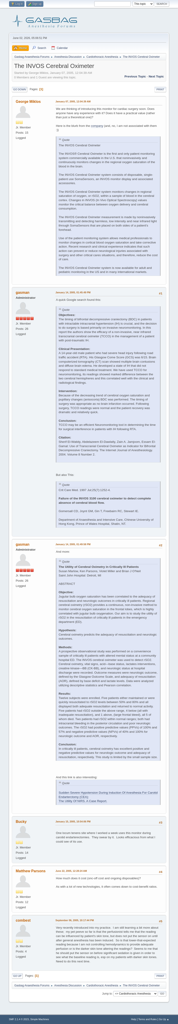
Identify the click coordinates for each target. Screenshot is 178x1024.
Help (133, 1019)
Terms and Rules (147, 1019)
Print (160, 89)
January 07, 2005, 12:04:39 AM (73, 101)
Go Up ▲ (164, 1019)
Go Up (17, 976)
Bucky (21, 822)
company (97, 126)
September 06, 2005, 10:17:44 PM (74, 920)
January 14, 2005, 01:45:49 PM (73, 292)
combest (23, 920)
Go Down (19, 89)
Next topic (156, 76)
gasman (22, 292)
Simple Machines (39, 1019)
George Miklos (28, 102)
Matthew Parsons (30, 871)
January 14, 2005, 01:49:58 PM (73, 544)
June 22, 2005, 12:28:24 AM (71, 871)
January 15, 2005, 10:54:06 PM (73, 821)
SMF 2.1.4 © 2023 (19, 1019)
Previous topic (135, 76)
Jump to (107, 993)
